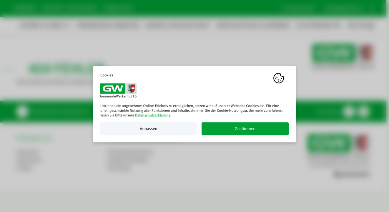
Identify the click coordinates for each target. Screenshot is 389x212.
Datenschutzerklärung (152, 117)
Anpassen (148, 131)
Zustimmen (245, 131)
